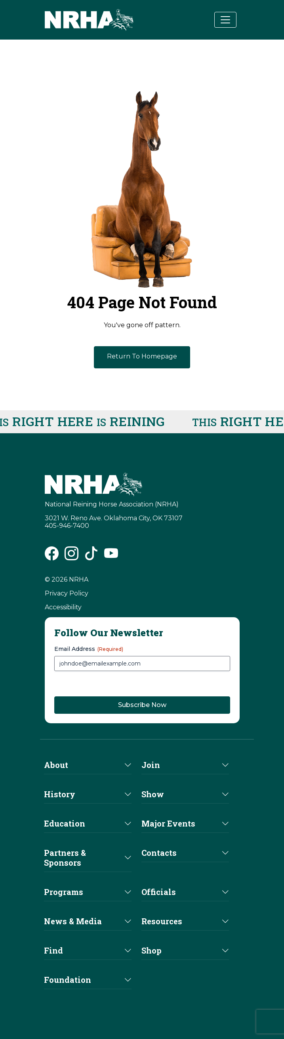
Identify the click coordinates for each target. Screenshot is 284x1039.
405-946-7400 (67, 525)
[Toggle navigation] (225, 20)
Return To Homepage (142, 356)
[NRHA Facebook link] (52, 556)
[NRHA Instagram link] (71, 556)
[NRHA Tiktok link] (91, 556)
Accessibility (63, 607)
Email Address (88, 648)
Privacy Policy (66, 593)
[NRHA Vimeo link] (111, 556)
